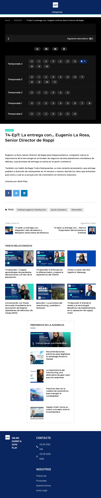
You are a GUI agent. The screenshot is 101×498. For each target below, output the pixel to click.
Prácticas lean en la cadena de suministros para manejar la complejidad (57, 392)
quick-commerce (58, 210)
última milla (77, 210)
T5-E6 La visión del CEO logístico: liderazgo (78, 271)
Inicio (7, 20)
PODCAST (18, 20)
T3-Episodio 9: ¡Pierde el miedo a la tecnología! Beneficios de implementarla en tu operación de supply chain (81, 308)
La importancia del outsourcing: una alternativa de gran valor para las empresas (58, 374)
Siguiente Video (88, 223)
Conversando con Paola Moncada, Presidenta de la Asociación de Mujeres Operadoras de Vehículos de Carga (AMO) (19, 308)
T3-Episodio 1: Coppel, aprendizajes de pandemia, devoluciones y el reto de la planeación (18, 273)
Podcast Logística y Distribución (31, 210)
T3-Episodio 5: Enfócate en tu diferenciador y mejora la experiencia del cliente (49, 272)
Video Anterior (12, 223)
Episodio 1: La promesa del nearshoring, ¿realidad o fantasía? (49, 305)
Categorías (57, 12)
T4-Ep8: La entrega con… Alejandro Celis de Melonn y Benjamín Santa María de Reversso (32, 230)
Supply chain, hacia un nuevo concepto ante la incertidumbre (58, 409)
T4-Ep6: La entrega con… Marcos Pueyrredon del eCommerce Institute (70, 230)
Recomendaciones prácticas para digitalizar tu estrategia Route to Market (58, 355)
